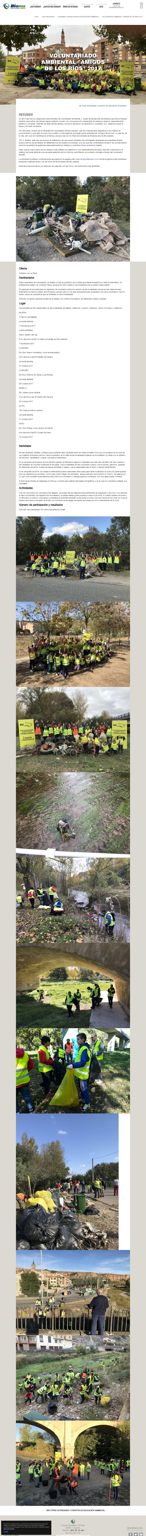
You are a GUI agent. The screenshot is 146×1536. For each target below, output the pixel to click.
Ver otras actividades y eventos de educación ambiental (73, 1510)
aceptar (6, 1531)
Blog (101, 5)
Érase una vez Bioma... (70, 5)
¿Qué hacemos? (35, 5)
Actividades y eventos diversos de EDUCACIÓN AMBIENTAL (78, 17)
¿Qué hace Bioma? (48, 17)
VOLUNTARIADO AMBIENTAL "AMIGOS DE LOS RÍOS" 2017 (122, 17)
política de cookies (8, 1529)
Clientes (87, 5)
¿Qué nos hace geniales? (52, 5)
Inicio (36, 17)
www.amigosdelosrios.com (87, 159)
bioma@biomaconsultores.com (116, 7)
